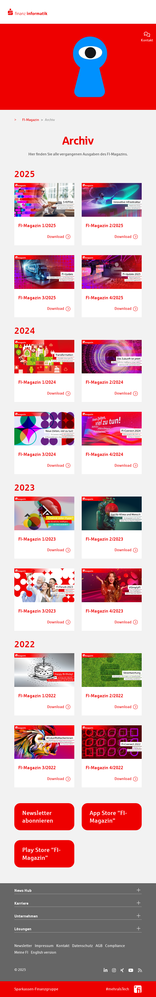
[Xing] (122, 970)
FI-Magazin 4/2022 (104, 767)
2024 (24, 330)
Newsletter (23, 946)
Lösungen (78, 929)
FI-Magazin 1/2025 (37, 225)
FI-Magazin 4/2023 (104, 611)
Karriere (78, 903)
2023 (24, 487)
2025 (24, 173)
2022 (24, 644)
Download (55, 236)
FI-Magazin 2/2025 (104, 225)
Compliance (115, 946)
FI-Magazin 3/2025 (37, 297)
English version (43, 952)
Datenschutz (82, 946)
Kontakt (147, 37)
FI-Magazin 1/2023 (37, 539)
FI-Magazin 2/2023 (104, 539)
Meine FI (21, 952)
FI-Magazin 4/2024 (104, 454)
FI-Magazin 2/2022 (104, 695)
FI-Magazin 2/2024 (104, 382)
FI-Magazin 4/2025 (104, 297)
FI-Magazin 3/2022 (37, 767)
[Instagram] (114, 970)
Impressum (44, 946)
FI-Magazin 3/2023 (37, 611)
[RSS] (140, 970)
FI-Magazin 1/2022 (37, 695)
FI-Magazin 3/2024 (37, 454)
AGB (99, 946)
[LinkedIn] (105, 970)
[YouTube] (130, 970)
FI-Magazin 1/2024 (37, 382)
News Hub (78, 890)
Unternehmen (78, 916)
